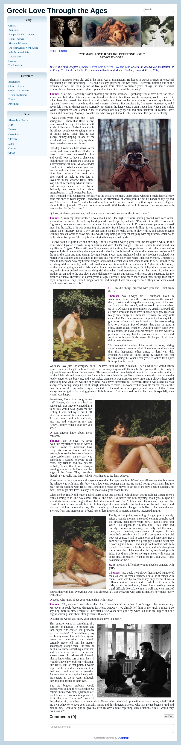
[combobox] (159, 9)
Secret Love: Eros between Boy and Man (106, 66)
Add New (169, 716)
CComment (123, 738)
